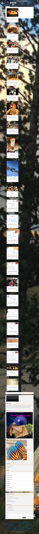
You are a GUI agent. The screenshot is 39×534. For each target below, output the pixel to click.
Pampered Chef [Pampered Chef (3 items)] (18, 525)
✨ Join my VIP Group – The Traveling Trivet (12, 498)
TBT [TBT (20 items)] (27, 527)
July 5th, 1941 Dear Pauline (13, 387)
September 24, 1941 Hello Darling (13, 240)
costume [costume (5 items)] (11, 523)
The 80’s (12, 193)
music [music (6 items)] (14, 525)
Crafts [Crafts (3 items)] (16, 523)
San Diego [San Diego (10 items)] (16, 526)
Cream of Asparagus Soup (12, 97)
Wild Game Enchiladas (12, 117)
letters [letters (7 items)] (11, 525)
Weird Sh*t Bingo (12, 372)
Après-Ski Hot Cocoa (12, 178)
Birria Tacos (12, 36)
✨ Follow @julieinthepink (9, 506)
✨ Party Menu (8, 499)
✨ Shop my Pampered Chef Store (10, 501)
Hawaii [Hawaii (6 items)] (20, 524)
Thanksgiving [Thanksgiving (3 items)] (10, 528)
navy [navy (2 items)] (15, 525)
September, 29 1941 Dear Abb (12, 224)
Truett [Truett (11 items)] (21, 528)
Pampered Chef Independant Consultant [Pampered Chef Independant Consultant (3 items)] (26, 525)
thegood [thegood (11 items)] (14, 528)
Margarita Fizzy (12, 154)
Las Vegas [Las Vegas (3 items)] (9, 525)
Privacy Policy (22, 532)
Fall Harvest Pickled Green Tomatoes (12, 82)
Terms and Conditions (17, 532)
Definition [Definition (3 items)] (18, 523)
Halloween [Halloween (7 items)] (10, 524)
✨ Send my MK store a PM (10, 509)
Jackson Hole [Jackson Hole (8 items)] (26, 524)
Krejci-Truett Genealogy (9, 465)
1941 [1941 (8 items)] (8, 521)
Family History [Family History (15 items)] (23, 523)
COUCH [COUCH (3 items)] (14, 523)
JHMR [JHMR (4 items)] (31, 524)
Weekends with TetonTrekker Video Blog (12, 288)
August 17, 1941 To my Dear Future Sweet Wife (12, 316)
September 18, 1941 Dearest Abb (12, 271)
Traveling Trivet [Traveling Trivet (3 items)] (18, 528)
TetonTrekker (13, 21)
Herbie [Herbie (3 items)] (22, 524)
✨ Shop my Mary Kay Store (10, 510)
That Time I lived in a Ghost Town (12, 344)
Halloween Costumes (12, 65)
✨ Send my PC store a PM (9, 500)
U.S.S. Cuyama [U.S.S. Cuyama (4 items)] (25, 528)
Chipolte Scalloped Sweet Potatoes (12, 19)
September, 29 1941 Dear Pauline (12, 208)
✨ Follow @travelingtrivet (9, 497)
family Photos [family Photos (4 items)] (29, 523)
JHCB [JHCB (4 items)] (29, 524)
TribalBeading (18, 449)
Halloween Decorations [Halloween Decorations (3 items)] (15, 524)
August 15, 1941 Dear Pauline (12, 331)
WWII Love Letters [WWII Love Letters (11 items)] (21, 529)
